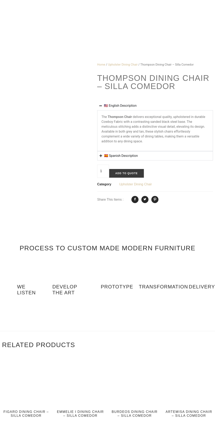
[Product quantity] (103, 171)
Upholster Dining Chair (123, 64)
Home (101, 64)
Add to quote (127, 173)
